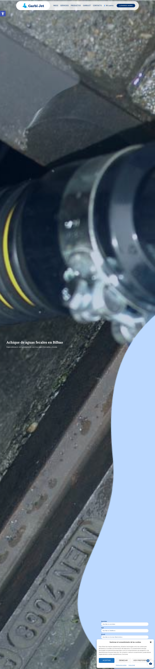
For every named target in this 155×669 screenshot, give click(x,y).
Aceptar (107, 660)
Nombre (104, 621)
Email (103, 634)
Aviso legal (132, 665)
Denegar (123, 660)
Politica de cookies (121, 665)
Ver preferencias (142, 660)
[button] (3, 13)
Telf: (102, 628)
